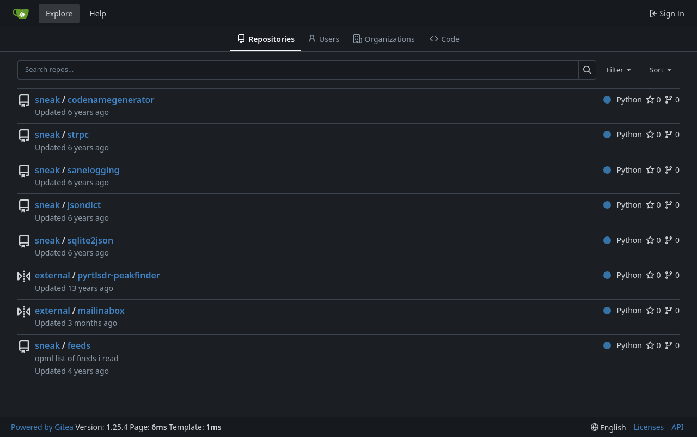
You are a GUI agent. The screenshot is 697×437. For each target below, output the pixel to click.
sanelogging (94, 170)
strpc (78, 134)
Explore (59, 13)
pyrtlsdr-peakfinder (118, 275)
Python (622, 99)
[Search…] (587, 70)
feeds (79, 345)
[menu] (608, 427)
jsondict (84, 204)
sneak (47, 99)
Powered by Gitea (42, 427)
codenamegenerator (111, 99)
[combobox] (619, 69)
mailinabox (100, 310)
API (677, 427)
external (52, 275)
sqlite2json (90, 240)
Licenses (649, 427)
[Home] (20, 13)
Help (97, 13)
